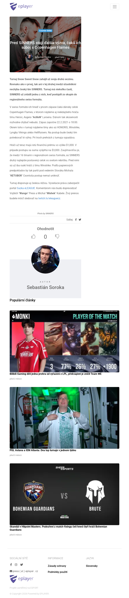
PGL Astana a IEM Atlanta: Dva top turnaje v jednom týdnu (43, 450)
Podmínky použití (57, 571)
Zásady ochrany (57, 565)
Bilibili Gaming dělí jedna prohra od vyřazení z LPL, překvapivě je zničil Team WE (56, 373)
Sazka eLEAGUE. (26, 188)
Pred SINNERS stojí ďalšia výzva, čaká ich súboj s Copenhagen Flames (45, 45)
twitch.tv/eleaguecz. (49, 198)
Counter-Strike (45, 31)
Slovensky (92, 565)
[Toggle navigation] (114, 7)
